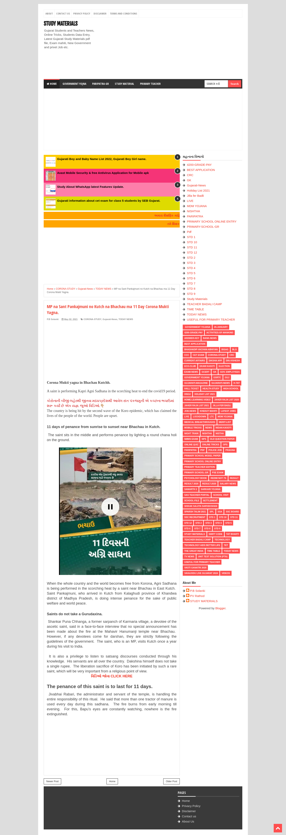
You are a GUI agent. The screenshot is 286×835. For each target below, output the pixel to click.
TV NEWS (189, 556)
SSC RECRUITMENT (194, 517)
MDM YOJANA (197, 206)
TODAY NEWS (126, 319)
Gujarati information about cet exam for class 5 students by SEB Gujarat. (108, 200)
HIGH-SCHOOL (231, 388)
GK (189, 180)
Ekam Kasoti (207, 366)
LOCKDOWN (199, 416)
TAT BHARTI (232, 534)
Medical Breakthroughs (199, 422)
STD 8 (191, 288)
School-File (191, 500)
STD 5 (191, 273)
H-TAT (237, 383)
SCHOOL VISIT (220, 495)
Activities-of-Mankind (219, 332)
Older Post (171, 781)
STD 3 (191, 262)
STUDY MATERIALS (60, 23)
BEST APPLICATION (201, 170)
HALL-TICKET (191, 388)
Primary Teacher (150, 84)
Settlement (210, 500)
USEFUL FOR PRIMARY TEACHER (211, 319)
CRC (190, 175)
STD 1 (191, 237)
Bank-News (209, 338)
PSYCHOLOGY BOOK (195, 478)
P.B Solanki (197, 590)
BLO (234, 349)
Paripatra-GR (100, 84)
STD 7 (191, 283)
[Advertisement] (170, 48)
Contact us (189, 816)
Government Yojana (197, 327)
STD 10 (192, 242)
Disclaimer (100, 13)
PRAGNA (230, 450)
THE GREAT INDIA (193, 551)
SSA (220, 511)
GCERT (205, 372)
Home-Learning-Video (197, 399)
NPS (204, 439)
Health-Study (211, 388)
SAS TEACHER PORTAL (196, 495)
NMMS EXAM (191, 439)
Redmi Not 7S (218, 478)
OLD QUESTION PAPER (222, 439)
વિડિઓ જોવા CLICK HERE (111, 676)
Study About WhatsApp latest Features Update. (90, 186)
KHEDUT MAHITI (208, 411)
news (208, 427)
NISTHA (220, 433)
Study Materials (197, 299)
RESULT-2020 (209, 483)
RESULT (234, 478)
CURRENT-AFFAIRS (194, 360)
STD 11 (192, 247)
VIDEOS (226, 573)
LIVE (190, 200)
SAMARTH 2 (190, 489)
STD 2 (191, 257)
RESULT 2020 (191, 483)
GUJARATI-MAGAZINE (196, 383)
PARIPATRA (195, 216)
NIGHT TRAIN (191, 433)
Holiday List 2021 (198, 190)
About (49, 13)
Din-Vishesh (233, 360)
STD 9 (191, 293)
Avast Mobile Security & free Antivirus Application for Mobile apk (103, 173)
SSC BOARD (232, 511)
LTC (212, 416)
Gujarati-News (110, 319)
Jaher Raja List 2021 (196, 405)
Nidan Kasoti (223, 427)
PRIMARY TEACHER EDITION (199, 467)
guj (227, 377)
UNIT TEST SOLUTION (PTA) (212, 556)
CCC (186, 355)
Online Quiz (191, 444)
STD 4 (191, 268)
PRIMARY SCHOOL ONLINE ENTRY (212, 221)
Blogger (220, 608)
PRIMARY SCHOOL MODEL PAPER (202, 455)
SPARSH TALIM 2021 (195, 511)
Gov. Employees (230, 372)
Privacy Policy (81, 13)
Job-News (190, 411)
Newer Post (52, 781)
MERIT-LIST (225, 422)
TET (226, 545)
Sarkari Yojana (210, 489)
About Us (188, 821)
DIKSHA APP (215, 360)
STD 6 (191, 278)
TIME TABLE (195, 309)
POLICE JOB (215, 450)
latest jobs (228, 411)
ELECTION (224, 366)
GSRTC (217, 377)
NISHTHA (193, 211)
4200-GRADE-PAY (199, 164)
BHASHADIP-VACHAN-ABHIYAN (201, 349)
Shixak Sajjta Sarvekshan (200, 506)
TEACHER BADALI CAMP (204, 304)
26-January (221, 327)
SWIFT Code (215, 534)
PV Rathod (197, 596)
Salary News (228, 483)
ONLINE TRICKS (210, 444)
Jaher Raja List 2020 (226, 399)
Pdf (189, 231)
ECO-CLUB (190, 366)
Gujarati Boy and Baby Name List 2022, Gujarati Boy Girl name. (101, 159)
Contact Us (63, 13)
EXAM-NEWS (191, 372)
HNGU (187, 394)
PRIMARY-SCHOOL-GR (203, 226)
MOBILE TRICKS (193, 427)
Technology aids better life (202, 545)
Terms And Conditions (123, 13)
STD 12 (192, 252)
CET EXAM (198, 355)
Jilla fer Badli (195, 195)
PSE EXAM (217, 472)
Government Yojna (74, 84)
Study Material (124, 84)
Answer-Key (191, 338)
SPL (212, 511)
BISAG (224, 349)
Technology (222, 539)
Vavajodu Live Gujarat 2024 (201, 573)
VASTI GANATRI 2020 (195, 567)
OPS (225, 444)
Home (52, 84)
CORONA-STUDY (92, 319)
